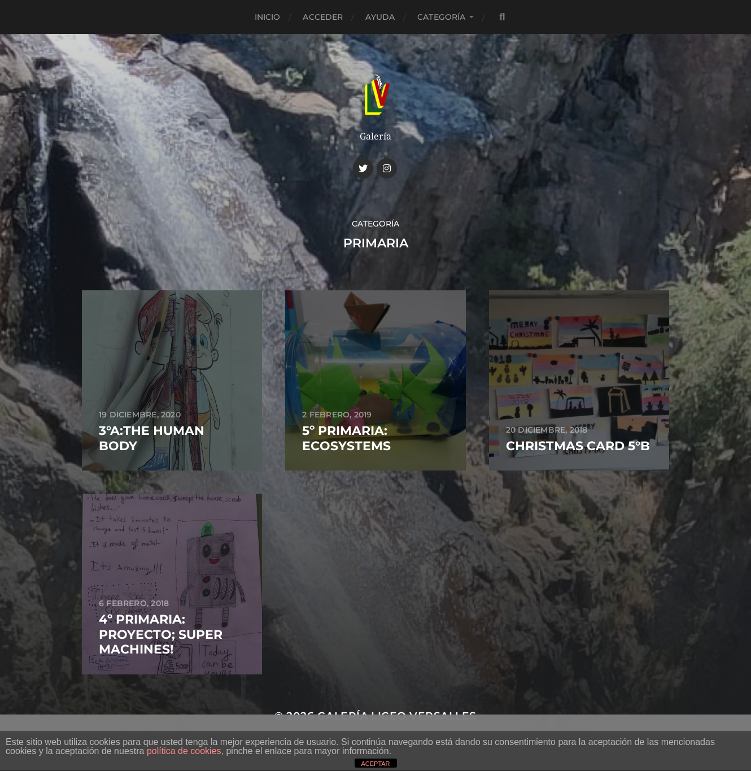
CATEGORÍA (441, 17)
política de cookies (184, 751)
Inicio (268, 17)
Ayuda (380, 17)
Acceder (323, 17)
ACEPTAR (375, 763)
